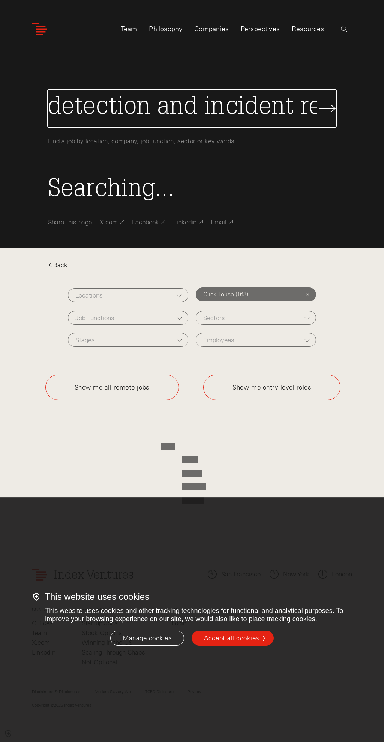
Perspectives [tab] (260, 29)
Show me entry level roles (271, 387)
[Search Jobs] (192, 108)
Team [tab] (129, 29)
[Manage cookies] (147, 638)
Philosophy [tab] (165, 29)
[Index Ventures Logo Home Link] (39, 29)
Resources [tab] (308, 29)
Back (58, 265)
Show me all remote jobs (112, 387)
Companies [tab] (211, 29)
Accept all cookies (231, 638)
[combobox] (128, 295)
